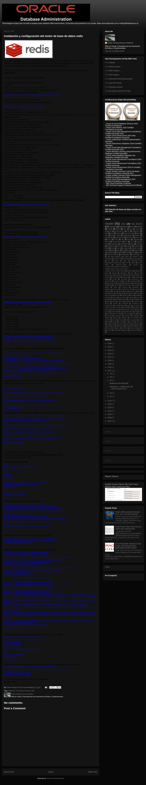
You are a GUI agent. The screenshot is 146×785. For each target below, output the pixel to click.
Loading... (109, 432)
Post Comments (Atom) (55, 778)
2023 (110, 350)
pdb (113, 250)
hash (138, 293)
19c (125, 229)
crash (125, 281)
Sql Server (137, 224)
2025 (110, 343)
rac (123, 250)
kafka (117, 299)
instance (131, 297)
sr (107, 324)
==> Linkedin (110, 63)
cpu (106, 235)
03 (111, 393)
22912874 (117, 258)
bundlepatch (116, 277)
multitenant (135, 303)
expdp (129, 246)
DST (126, 262)
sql (128, 231)
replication (136, 316)
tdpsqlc (107, 326)
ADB (116, 260)
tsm (128, 239)
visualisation (118, 330)
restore (121, 320)
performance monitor (127, 309)
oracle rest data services (113, 307)
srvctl (112, 324)
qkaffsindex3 (129, 311)
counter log (117, 281)
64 (109, 260)
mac (118, 248)
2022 (110, 354)
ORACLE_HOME (121, 265)
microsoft (139, 237)
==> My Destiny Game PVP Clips (118, 91)
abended (130, 271)
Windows (123, 227)
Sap (106, 233)
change (137, 277)
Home (51, 772)
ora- (109, 239)
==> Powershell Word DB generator (118, 79)
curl (141, 281)
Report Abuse (111, 476)
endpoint (107, 291)
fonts (111, 293)
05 (111, 380)
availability (124, 244)
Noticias (112, 227)
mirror (107, 303)
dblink (107, 287)
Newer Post (9, 772)
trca (118, 328)
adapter (137, 271)
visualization (125, 254)
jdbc (106, 299)
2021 (110, 357)
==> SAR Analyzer (112, 75)
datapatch (128, 283)
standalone (120, 324)
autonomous (109, 275)
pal (130, 307)
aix (131, 229)
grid (127, 293)
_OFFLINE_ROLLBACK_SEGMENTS (116, 267)
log (108, 301)
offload (122, 305)
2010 (110, 414)
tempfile (114, 326)
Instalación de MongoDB (118, 383)
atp (138, 273)
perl (138, 309)
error (114, 291)
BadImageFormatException (113, 262)
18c (109, 256)
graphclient (109, 237)
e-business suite (126, 289)
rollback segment (131, 320)
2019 (110, 364)
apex (106, 273)
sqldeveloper (109, 252)
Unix (123, 224)
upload (109, 330)
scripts (129, 250)
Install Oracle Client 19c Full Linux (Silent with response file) (121, 485)
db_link (116, 285)
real (141, 311)
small (114, 322)
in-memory (19, 691)
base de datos (129, 233)
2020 (110, 360)
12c (132, 227)
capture (125, 277)
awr (112, 233)
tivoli (126, 252)
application (123, 273)
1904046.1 (117, 256)
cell (131, 277)
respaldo (124, 318)
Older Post (92, 772)
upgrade (136, 239)
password (115, 309)
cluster (115, 279)
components (135, 279)
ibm (132, 295)
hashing (117, 295)
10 (111, 374)
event (120, 291)
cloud (110, 229)
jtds (111, 299)
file (139, 291)
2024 (110, 347)
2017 (110, 371)
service (137, 250)
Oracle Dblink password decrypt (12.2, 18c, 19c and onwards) (127, 513)
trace (133, 252)
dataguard (111, 246)
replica (109, 316)
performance (119, 231)
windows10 (133, 330)
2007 (110, 421)
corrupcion (108, 281)
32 (141, 258)
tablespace (136, 324)
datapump (137, 283)
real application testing (114, 313)
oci (116, 305)
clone (106, 279)
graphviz (130, 237)
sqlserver (136, 231)
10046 (135, 254)
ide (136, 295)
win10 (126, 330)
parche (107, 309)
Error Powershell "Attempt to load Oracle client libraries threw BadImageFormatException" (128, 546)
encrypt (137, 289)
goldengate (127, 235)
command (124, 279)
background (119, 275)
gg (122, 293)
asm (132, 273)
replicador (118, 316)
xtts (141, 330)
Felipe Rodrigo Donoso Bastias (120, 43)
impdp (115, 297)
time (127, 326)
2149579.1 (108, 258)
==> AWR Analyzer (112, 71)
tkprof (133, 326)
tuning (140, 252)
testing (121, 326)
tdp (123, 239)
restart (114, 320)
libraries (123, 299)
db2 (110, 285)
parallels (137, 307)
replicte (107, 318)
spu (126, 322)
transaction (110, 328)
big (127, 275)
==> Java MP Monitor (113, 83)
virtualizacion (117, 242)
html (106, 248)
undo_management (136, 328)
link (135, 299)
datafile (120, 283)
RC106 (135, 265)
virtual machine (112, 254)
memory (27, 691)
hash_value (108, 295)
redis (32, 691)
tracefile (139, 326)
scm (141, 320)
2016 (110, 401)
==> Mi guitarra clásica (114, 87)
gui (132, 293)
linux (118, 229)
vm (126, 242)
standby (119, 252)
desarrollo (135, 287)
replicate (127, 316)
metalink (128, 301)
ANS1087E (135, 260)
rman (116, 239)
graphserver (120, 237)
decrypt (125, 287)
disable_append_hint (111, 289)
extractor (132, 291)
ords (125, 307)
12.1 (140, 254)
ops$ (128, 305)
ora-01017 (136, 305)
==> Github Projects (112, 67)
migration (137, 301)
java (112, 248)
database (11, 691)
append (114, 273)
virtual (107, 242)
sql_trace (139, 322)
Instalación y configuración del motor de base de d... (121, 388)
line (130, 299)
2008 (110, 418)
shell (108, 322)
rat (136, 311)
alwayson (114, 244)
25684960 (126, 258)
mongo (115, 303)
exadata (121, 246)
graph (137, 235)
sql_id (132, 322)
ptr (121, 311)
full (117, 293)
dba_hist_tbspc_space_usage (130, 285)
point (106, 311)
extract (137, 246)
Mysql (133, 262)
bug (132, 244)
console (139, 244)
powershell (114, 311)
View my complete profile (114, 51)
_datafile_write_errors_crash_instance (116, 269)
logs (113, 301)
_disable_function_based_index (115, 271)
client (137, 229)
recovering (127, 313)
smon (120, 322)
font (106, 293)
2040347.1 (136, 256)
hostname (125, 295)
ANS (125, 260)
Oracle (109, 223)
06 (111, 377)
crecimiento (133, 281)
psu (118, 250)
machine (126, 248)
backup (118, 233)
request (115, 318)
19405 (127, 256)
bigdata (133, 275)
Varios (139, 227)
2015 (110, 404)
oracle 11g (136, 248)
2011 (110, 411)
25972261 (135, 258)
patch (107, 250)
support (128, 324)
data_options (111, 283)
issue (138, 297)
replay (140, 313)
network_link (109, 305)
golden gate (115, 235)
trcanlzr (125, 328)
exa (126, 291)
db (105, 285)
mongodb (125, 303)
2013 (110, 407)
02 (111, 396)
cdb (138, 233)
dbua (115, 287)
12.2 (132, 242)
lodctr (140, 299)
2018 (110, 367)
